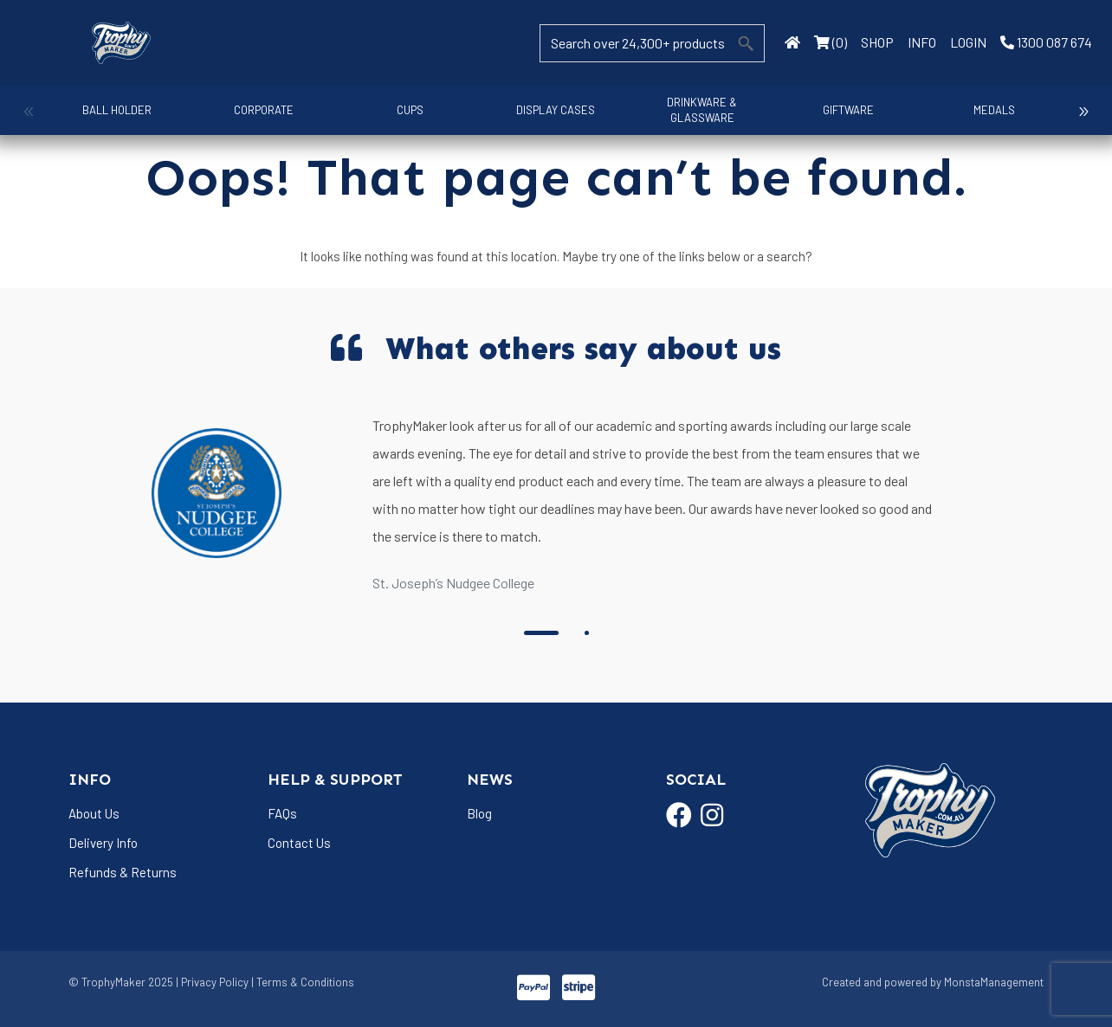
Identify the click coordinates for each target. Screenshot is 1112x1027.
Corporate (260, 110)
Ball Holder (116, 110)
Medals (980, 110)
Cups (404, 110)
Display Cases (547, 110)
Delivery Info (103, 842)
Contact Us (299, 842)
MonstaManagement (994, 982)
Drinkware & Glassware (692, 110)
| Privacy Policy (212, 982)
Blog (479, 813)
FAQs (282, 813)
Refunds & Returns (122, 872)
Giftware (836, 110)
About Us (94, 813)
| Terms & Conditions (302, 982)
